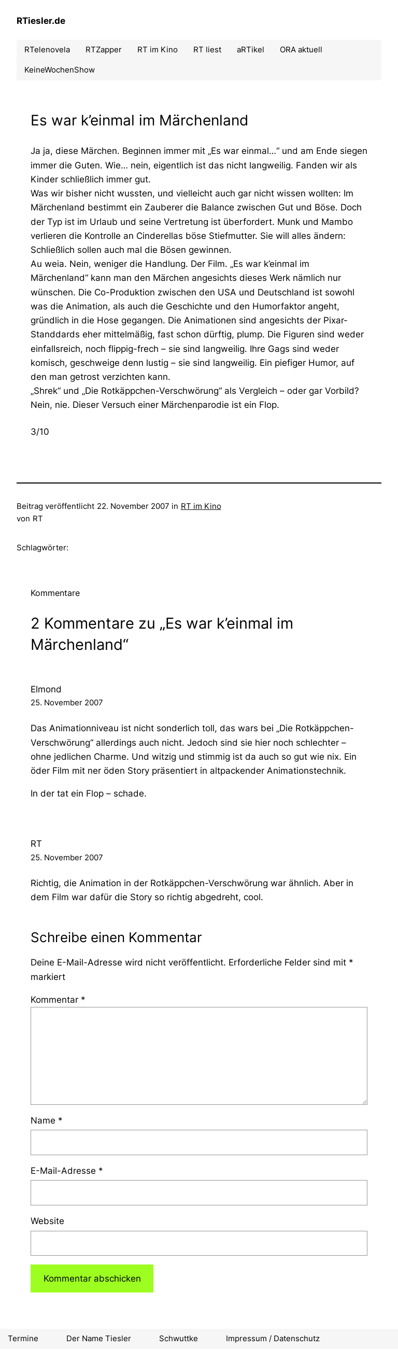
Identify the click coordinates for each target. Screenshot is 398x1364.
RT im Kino (201, 506)
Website (47, 1221)
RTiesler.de (41, 21)
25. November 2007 (67, 702)
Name (47, 1120)
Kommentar (58, 999)
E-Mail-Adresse (67, 1171)
